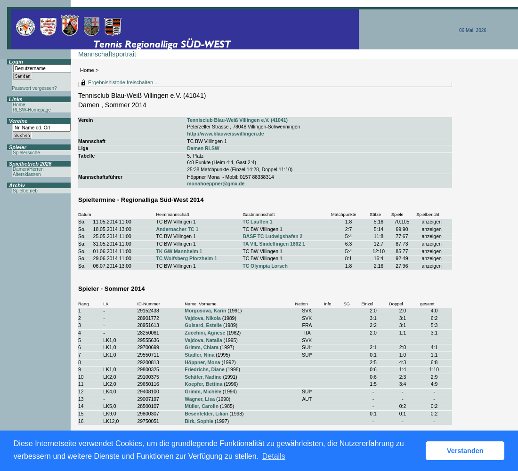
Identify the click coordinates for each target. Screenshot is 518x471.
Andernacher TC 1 (177, 229)
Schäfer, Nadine (203, 377)
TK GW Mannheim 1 (179, 251)
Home (87, 70)
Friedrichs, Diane (205, 369)
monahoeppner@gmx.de (215, 183)
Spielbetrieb (25, 190)
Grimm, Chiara (202, 347)
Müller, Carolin (202, 406)
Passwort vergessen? (34, 88)
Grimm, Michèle (203, 391)
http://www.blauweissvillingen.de (225, 133)
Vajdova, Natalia (203, 340)
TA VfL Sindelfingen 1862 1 (274, 244)
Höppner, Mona (202, 362)
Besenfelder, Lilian (206, 413)
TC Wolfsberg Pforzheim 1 (186, 258)
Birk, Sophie (199, 421)
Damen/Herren (28, 169)
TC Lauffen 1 (257, 221)
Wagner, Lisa (200, 399)
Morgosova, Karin (205, 310)
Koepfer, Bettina (203, 384)
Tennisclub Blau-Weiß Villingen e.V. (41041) (237, 120)
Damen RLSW (203, 148)
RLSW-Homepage (32, 109)
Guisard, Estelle (203, 325)
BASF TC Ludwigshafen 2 (272, 236)
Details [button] (273, 456)
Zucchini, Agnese (205, 332)
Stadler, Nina (199, 355)
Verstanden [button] (465, 451)
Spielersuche (26, 152)
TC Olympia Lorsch (265, 266)
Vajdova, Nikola (203, 318)
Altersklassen (26, 174)
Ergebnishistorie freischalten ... (123, 82)
